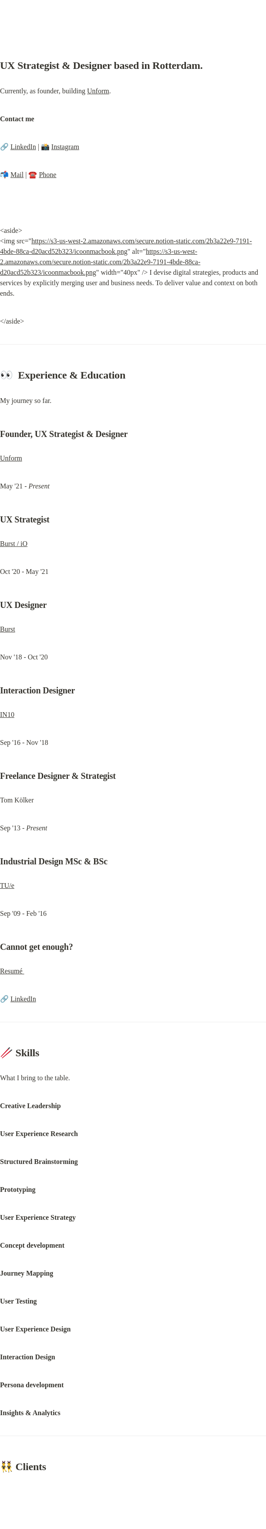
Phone (47, 174)
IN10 (7, 714)
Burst (7, 629)
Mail (17, 174)
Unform (98, 91)
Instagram (65, 146)
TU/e (7, 885)
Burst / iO (13, 543)
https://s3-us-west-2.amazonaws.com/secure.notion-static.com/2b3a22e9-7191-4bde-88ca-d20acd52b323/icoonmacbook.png (100, 262)
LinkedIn (23, 146)
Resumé (12, 971)
